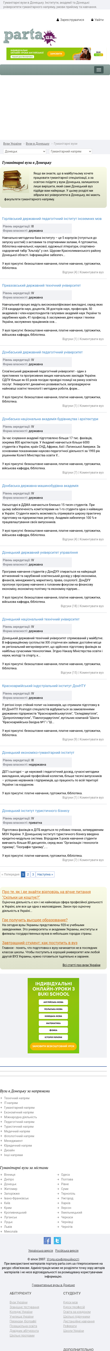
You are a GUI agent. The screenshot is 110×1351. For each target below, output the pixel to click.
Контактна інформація (71, 1329)
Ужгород (67, 1133)
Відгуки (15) (69, 608)
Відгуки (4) (69, 207)
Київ (7, 1138)
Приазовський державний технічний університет (41, 221)
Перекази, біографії (23, 1256)
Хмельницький (71, 1148)
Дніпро (9, 1114)
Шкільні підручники (76, 1252)
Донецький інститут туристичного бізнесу (35, 746)
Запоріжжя (12, 1129)
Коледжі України (21, 1247)
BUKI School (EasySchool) (71, 1301)
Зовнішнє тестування (24, 1242)
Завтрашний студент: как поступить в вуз (39, 878)
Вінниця (9, 1110)
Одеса (65, 1110)
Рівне (65, 1119)
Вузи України (12, 79)
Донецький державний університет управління (40, 488)
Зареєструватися (70, 20)
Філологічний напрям (19, 1071)
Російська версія (66, 1186)
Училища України (21, 1252)
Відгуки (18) (69, 541)
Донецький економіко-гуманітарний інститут (38, 688)
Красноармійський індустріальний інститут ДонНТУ (44, 621)
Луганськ (10, 1152)
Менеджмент (13, 1076)
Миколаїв (11, 1167)
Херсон (66, 1143)
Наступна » (45, 810)
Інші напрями (13, 1090)
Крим (8, 1143)
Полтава (67, 1114)
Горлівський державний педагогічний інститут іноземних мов (52, 154)
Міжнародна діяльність (20, 1052)
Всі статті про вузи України (81, 900)
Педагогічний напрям (19, 1057)
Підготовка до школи (77, 1322)
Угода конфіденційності (63, 1194)
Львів (8, 1162)
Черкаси (67, 1152)
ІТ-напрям (11, 1038)
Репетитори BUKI (75, 1308)
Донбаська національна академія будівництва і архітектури (50, 354)
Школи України (73, 1266)
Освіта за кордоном (77, 1247)
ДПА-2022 (70, 1294)
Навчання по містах (77, 1317)
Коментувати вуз (92, 207)
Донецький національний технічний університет (41, 555)
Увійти (97, 20)
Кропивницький (15, 1148)
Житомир (10, 1124)
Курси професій (74, 1242)
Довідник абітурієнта (24, 1266)
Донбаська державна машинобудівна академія (40, 421)
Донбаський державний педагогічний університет (42, 288)
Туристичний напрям (19, 1062)
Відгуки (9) (69, 674)
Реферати (70, 1261)
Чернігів (67, 1162)
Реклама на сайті (75, 1336)
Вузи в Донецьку (38, 79)
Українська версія (40, 1186)
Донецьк (10, 1119)
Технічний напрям (17, 1033)
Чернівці (67, 1157)
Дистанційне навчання (79, 1256)
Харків (65, 1138)
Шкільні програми (22, 1271)
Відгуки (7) (69, 408)
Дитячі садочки (73, 1312)
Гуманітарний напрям (19, 1043)
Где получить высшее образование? (35, 855)
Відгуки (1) (69, 274)
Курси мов (70, 1237)
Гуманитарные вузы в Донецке (53, 1220)
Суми (64, 1124)
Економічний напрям (19, 1047)
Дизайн (9, 1085)
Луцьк (8, 1157)
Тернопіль (68, 1129)
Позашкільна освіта (23, 1261)
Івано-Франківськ (16, 1133)
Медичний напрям (17, 1066)
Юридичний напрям (18, 1081)
